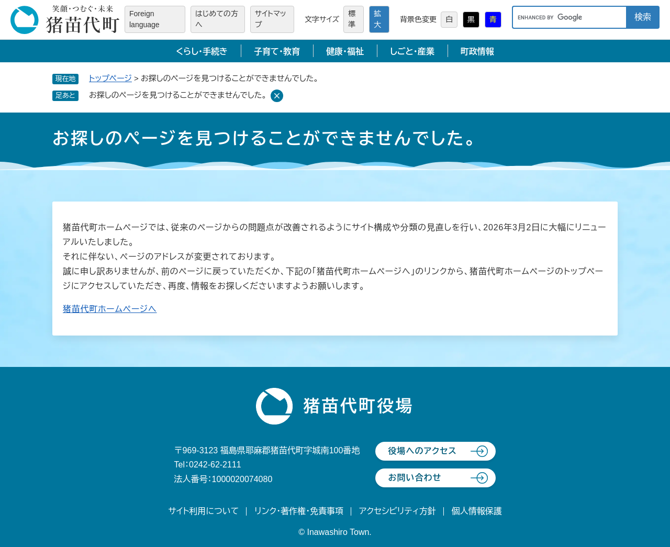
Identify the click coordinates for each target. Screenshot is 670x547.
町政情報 (477, 51)
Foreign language (144, 19)
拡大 (377, 19)
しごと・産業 (412, 51)
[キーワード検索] (569, 17)
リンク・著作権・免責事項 (298, 511)
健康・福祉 (345, 51)
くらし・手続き (202, 51)
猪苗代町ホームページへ (110, 309)
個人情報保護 (477, 511)
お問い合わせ (414, 477)
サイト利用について (203, 511)
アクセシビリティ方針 (397, 511)
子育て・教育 (277, 51)
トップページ (110, 78)
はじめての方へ (216, 19)
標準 (351, 19)
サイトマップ (270, 19)
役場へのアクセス (422, 450)
